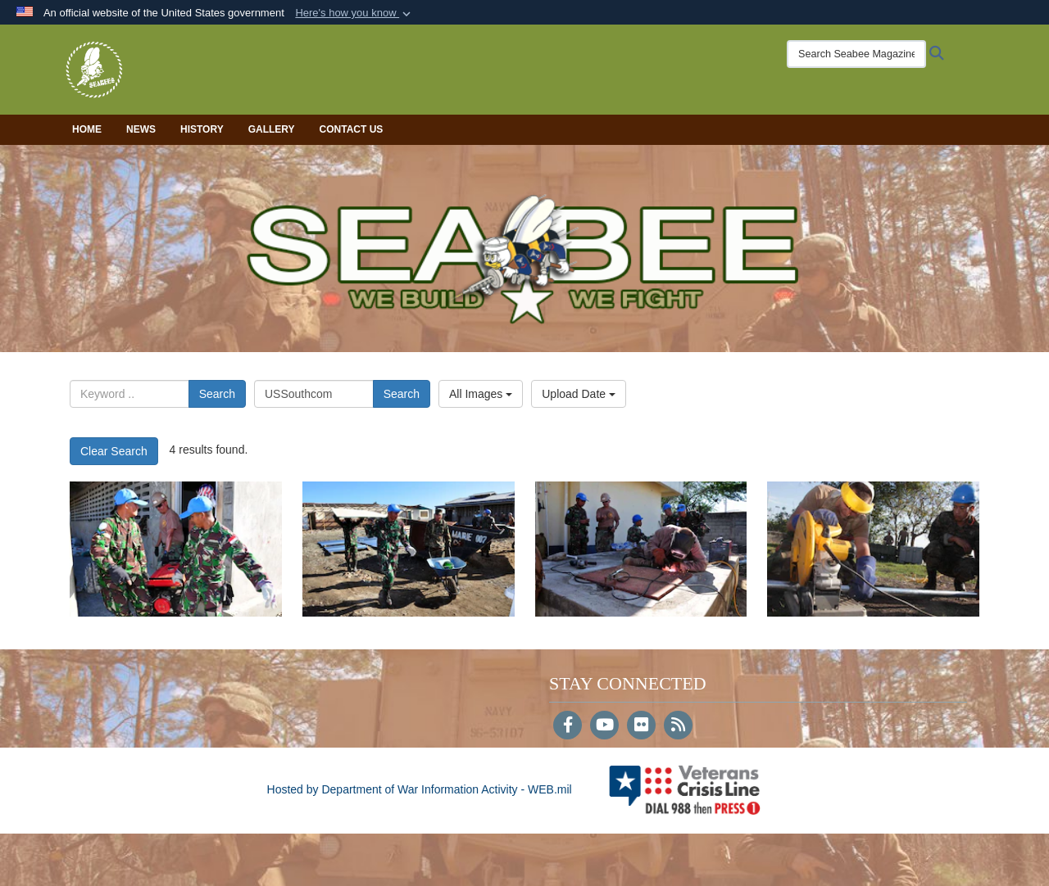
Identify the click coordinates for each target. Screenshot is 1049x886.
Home (87, 129)
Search (217, 393)
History (202, 129)
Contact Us (352, 129)
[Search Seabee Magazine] (856, 54)
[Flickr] (641, 726)
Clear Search (114, 451)
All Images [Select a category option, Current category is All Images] (480, 393)
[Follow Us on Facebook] (567, 726)
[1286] (176, 549)
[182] (873, 549)
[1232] (408, 549)
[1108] (641, 549)
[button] (354, 13)
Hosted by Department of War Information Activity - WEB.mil (419, 789)
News (141, 129)
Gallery (271, 129)
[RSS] (678, 726)
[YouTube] (604, 726)
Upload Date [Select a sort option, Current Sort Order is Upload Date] (578, 393)
